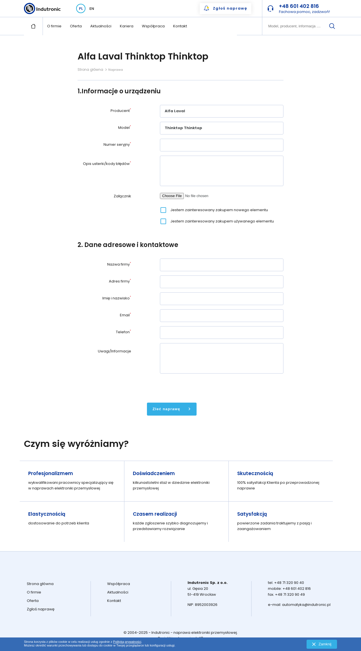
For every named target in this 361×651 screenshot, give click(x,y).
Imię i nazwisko (116, 298)
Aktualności (100, 26)
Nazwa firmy (119, 264)
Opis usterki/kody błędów (107, 163)
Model (124, 127)
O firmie (54, 26)
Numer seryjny (117, 144)
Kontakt (180, 26)
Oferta (76, 26)
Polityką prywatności (127, 641)
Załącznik (122, 196)
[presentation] (203, 387)
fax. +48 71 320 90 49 (286, 594)
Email (125, 315)
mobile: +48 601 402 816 (289, 588)
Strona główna (90, 69)
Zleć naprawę (166, 409)
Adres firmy (120, 281)
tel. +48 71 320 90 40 (286, 582)
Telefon (123, 332)
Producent (121, 110)
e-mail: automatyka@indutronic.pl (299, 604)
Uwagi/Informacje (114, 351)
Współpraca (153, 26)
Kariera (126, 26)
